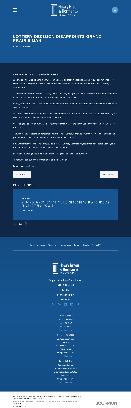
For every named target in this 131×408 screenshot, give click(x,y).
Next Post (109, 174)
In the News (29, 166)
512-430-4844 (65, 326)
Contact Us (97, 245)
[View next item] (26, 224)
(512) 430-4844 (65, 284)
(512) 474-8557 (65, 294)
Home (32, 245)
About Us (41, 245)
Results (86, 245)
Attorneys (52, 245)
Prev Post (22, 174)
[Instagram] (71, 304)
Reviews (77, 245)
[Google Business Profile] (59, 304)
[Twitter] (78, 304)
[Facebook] (53, 304)
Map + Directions (65, 330)
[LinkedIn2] (65, 304)
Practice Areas (65, 245)
